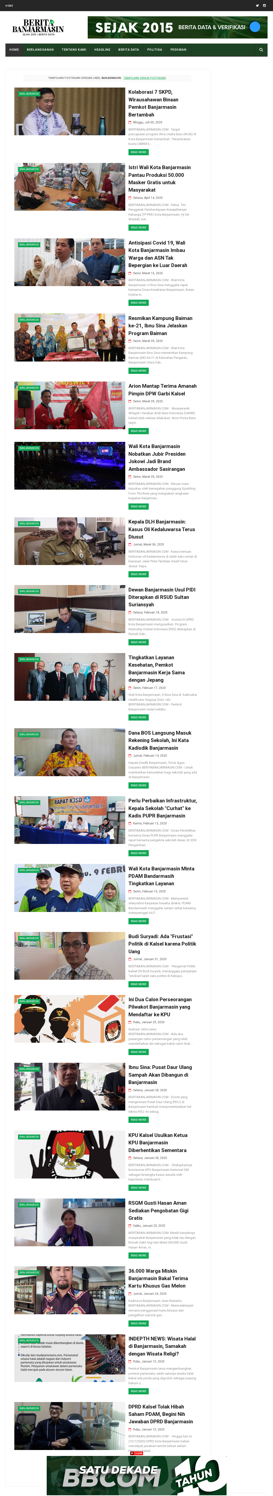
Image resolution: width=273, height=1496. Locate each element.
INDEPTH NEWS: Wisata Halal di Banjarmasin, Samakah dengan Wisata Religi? (126, 1322)
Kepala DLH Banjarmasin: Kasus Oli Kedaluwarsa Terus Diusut (126, 505)
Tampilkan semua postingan (129, 78)
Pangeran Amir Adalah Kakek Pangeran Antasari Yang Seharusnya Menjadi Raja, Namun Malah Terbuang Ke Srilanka (228, 509)
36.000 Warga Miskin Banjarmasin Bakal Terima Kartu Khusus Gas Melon (122, 1253)
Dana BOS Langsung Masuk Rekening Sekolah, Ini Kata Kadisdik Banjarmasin (124, 715)
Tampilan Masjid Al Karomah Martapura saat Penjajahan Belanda (240, 615)
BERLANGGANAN (40, 49)
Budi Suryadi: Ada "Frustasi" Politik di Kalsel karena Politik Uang (127, 918)
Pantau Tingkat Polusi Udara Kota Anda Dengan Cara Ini (240, 592)
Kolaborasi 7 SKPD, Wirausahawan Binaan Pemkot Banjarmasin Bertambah (128, 100)
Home (9, 5)
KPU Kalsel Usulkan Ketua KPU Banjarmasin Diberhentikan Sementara (128, 1115)
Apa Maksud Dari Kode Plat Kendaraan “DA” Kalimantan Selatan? (238, 637)
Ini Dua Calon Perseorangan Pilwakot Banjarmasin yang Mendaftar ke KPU (125, 982)
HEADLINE (102, 49)
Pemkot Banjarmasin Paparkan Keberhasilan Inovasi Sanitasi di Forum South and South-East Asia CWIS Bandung (227, 566)
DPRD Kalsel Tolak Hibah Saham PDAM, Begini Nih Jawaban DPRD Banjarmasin (125, 1386)
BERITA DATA (128, 49)
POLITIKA (154, 49)
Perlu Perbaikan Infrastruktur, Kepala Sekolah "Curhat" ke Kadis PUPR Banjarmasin (127, 780)
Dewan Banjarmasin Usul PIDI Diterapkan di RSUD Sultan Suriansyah (127, 574)
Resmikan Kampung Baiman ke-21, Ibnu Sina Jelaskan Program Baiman (125, 313)
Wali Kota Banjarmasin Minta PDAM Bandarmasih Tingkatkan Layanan (125, 849)
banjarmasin (29, 93)
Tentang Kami (74, 49)
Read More (101, 145)
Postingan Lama (153, 1444)
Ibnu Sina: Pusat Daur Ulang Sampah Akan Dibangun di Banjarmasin (124, 1046)
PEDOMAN (178, 49)
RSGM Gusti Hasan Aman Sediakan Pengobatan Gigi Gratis (123, 1184)
